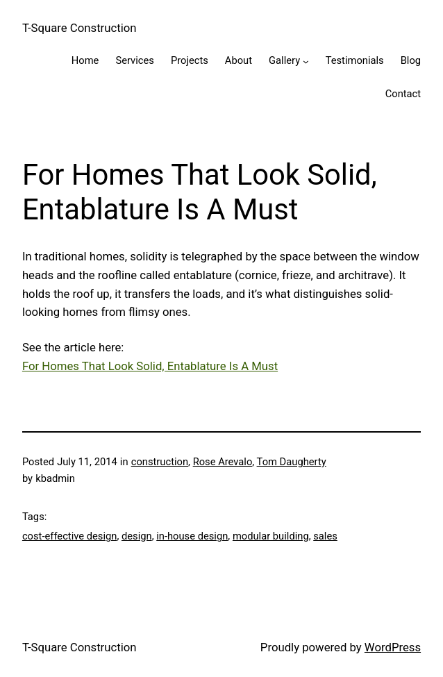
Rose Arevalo (223, 461)
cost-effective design (69, 536)
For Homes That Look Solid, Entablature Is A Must (150, 366)
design (137, 536)
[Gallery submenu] (306, 61)
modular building (271, 536)
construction (159, 461)
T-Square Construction (79, 28)
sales (325, 536)
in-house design (192, 536)
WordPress (393, 647)
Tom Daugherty (291, 461)
